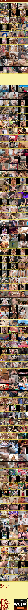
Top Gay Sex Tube (4, 594)
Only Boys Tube (4, 591)
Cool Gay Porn (4, 596)
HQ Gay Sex (3, 599)
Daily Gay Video (4, 606)
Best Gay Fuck (4, 597)
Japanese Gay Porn (5, 583)
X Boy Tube (3, 588)
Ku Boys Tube (4, 592)
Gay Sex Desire (4, 607)
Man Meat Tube (4, 585)
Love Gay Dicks (4, 600)
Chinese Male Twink (5, 589)
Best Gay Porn (4, 598)
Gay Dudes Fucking (5, 584)
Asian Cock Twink (4, 590)
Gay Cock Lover (4, 602)
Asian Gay (3, 586)
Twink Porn (4, 1)
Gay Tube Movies (4, 608)
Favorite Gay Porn (5, 601)
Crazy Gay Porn (4, 605)
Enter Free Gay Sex (5, 604)
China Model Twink (5, 595)
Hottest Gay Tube (4, 587)
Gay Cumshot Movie (5, 603)
